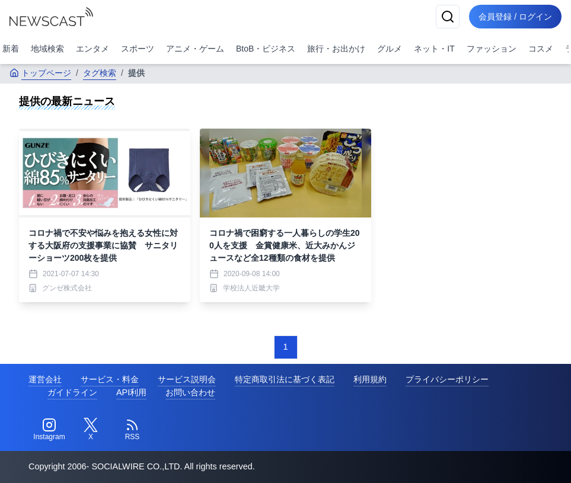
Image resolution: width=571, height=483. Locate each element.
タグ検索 (99, 73)
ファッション (491, 48)
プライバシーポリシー (447, 379)
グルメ (389, 48)
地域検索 (47, 48)
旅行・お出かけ (336, 48)
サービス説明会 (187, 379)
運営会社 (45, 379)
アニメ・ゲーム (195, 48)
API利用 (131, 392)
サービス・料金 (110, 379)
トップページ (40, 73)
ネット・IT (434, 48)
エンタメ (92, 48)
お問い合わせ (190, 392)
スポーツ (137, 48)
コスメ (540, 48)
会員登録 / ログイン (515, 16)
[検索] (448, 16)
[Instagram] (49, 430)
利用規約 (370, 379)
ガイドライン (72, 392)
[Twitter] (90, 430)
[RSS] (132, 430)
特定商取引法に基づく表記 (284, 379)
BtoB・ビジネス (265, 48)
